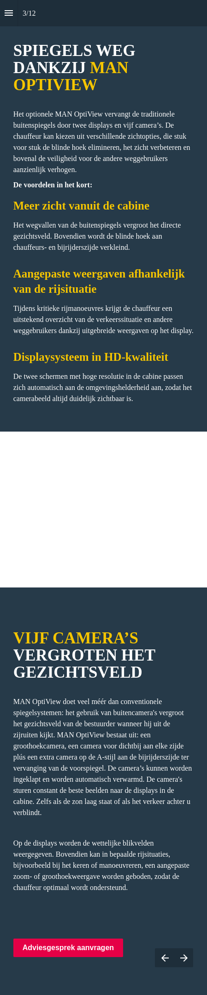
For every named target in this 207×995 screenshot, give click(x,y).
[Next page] (183, 957)
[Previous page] (164, 957)
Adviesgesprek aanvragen (68, 948)
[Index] (9, 13)
